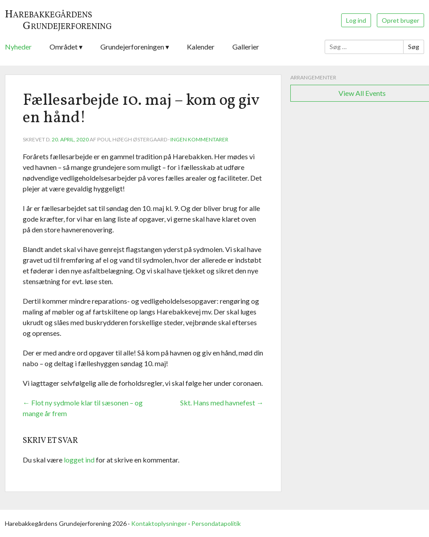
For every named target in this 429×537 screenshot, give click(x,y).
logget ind (79, 459)
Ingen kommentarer (199, 139)
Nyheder (18, 46)
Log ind (356, 20)
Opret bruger (400, 20)
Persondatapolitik (216, 523)
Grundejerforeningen (132, 46)
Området (64, 46)
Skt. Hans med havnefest (222, 402)
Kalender (200, 46)
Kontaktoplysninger (159, 523)
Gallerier (245, 46)
